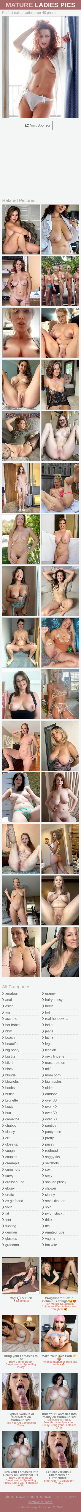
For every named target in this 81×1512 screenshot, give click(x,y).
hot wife (49, 1245)
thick (47, 1220)
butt (6, 1113)
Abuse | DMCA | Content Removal (28, 1497)
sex (46, 1169)
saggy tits (51, 1157)
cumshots (11, 1169)
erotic (8, 1194)
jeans (48, 1031)
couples (9, 1157)
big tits (8, 1056)
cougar (9, 1150)
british (8, 1094)
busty (8, 1106)
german (9, 1232)
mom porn (51, 1075)
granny (49, 993)
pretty (48, 1138)
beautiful (10, 1044)
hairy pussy (52, 1000)
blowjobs (10, 1081)
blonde (9, 1075)
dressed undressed (18, 1182)
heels (48, 1006)
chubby (9, 1125)
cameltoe (10, 1119)
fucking (9, 1226)
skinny (48, 1194)
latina (48, 1037)
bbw (7, 1031)
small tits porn (54, 1201)
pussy (48, 1144)
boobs (8, 1088)
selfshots (50, 1163)
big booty (10, 1050)
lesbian (49, 1050)
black (7, 1069)
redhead (50, 1150)
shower (49, 1188)
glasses (9, 1238)
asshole (9, 1018)
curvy (8, 1176)
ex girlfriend (12, 1201)
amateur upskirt (55, 1232)
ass (6, 1012)
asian (8, 1006)
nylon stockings (55, 1213)
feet (6, 1220)
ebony (8, 1188)
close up (10, 1144)
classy (8, 1132)
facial (7, 1207)
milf (46, 1069)
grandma (10, 1245)
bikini (7, 1062)
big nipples (52, 1081)
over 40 (49, 1106)
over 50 (49, 1113)
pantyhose (51, 1132)
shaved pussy (54, 1182)
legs (47, 1044)
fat (5, 1213)
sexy (47, 1176)
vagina (49, 1238)
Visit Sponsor (37, 125)
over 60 (49, 1119)
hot (46, 1012)
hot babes (11, 1025)
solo (47, 1207)
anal (7, 1000)
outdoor (49, 1094)
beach (8, 1037)
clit (6, 1138)
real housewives (56, 1018)
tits (46, 1226)
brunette (10, 1100)
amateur (10, 993)
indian (48, 1025)
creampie (10, 1163)
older (47, 1088)
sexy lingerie (53, 1056)
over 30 (49, 1100)
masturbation (53, 1062)
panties (49, 1125)
